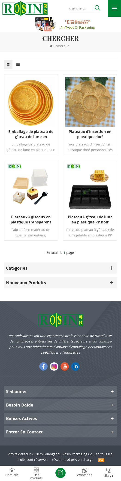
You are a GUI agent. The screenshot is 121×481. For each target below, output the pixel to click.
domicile (57, 46)
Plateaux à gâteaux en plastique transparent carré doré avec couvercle (31, 219)
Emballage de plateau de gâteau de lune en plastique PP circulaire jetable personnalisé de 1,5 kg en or (31, 134)
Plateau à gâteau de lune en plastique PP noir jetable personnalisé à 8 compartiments (90, 219)
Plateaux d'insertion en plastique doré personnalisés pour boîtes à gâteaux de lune (90, 134)
